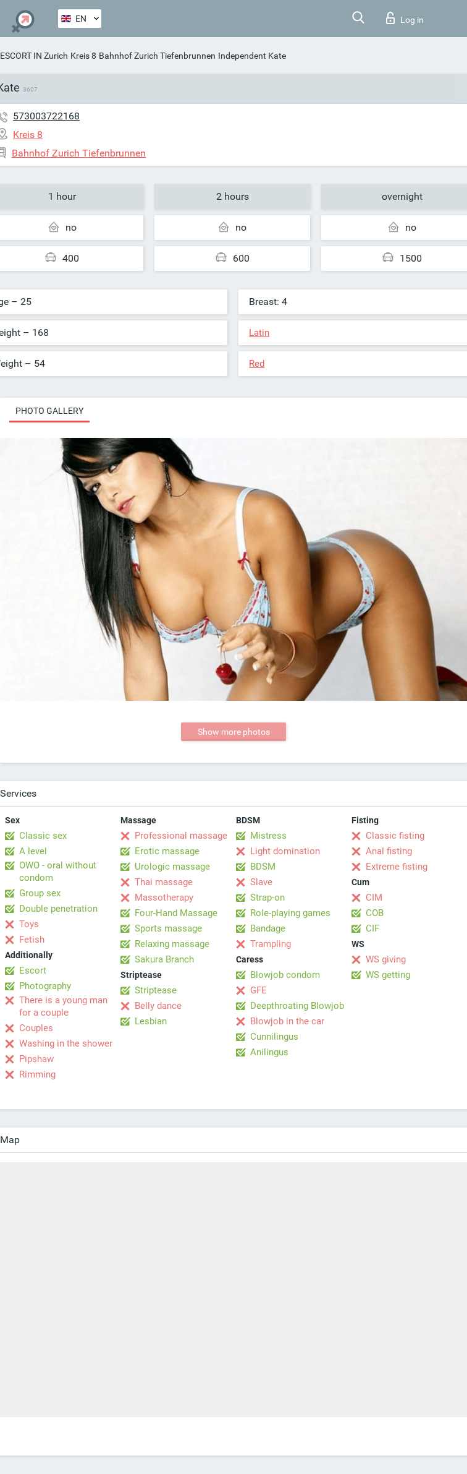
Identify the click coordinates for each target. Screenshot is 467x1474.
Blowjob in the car (287, 1021)
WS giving (386, 959)
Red (256, 363)
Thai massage (164, 882)
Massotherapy (164, 897)
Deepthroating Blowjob (297, 1005)
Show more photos (234, 732)
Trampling (270, 943)
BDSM (263, 866)
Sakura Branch (164, 959)
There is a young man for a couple (63, 1006)
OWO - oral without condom (57, 871)
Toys (29, 924)
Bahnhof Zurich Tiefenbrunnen (157, 56)
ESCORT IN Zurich (34, 56)
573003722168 (46, 116)
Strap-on (267, 897)
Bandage (267, 928)
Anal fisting (389, 851)
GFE (258, 990)
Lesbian (151, 1021)
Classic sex (43, 835)
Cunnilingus (274, 1036)
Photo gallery (49, 411)
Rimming (37, 1074)
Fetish (31, 939)
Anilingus (269, 1052)
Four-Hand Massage (176, 913)
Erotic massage (167, 851)
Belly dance (158, 1005)
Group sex (40, 893)
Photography (45, 986)
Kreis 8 (83, 56)
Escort (32, 970)
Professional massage (181, 835)
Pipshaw (36, 1059)
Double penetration (58, 908)
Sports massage (168, 928)
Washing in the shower (65, 1043)
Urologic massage (172, 866)
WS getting (388, 974)
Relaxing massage (172, 943)
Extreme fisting (396, 866)
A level (33, 851)
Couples (36, 1028)
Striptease (156, 990)
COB (375, 913)
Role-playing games (290, 913)
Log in (405, 18)
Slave (261, 882)
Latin (259, 332)
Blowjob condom (285, 974)
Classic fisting (395, 835)
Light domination (285, 851)
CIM (374, 897)
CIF (372, 928)
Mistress (268, 835)
